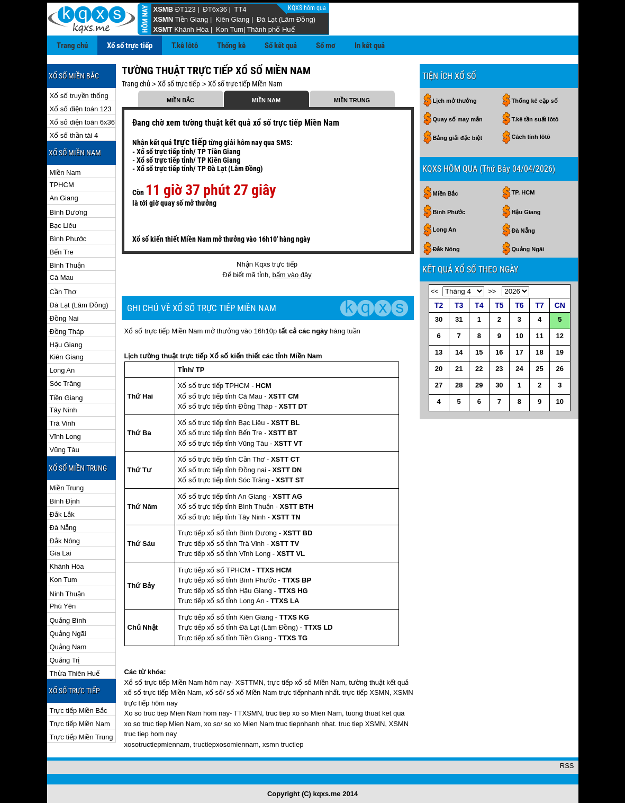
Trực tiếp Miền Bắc (78, 710)
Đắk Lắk (62, 514)
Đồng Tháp (67, 332)
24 (519, 369)
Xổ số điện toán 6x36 (82, 122)
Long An (62, 370)
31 (459, 319)
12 (560, 336)
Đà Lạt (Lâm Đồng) (286, 19)
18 (539, 352)
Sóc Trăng (65, 383)
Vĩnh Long (65, 436)
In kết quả (370, 45)
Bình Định (65, 501)
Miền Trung (67, 488)
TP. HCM (523, 192)
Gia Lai (60, 553)
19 (560, 352)
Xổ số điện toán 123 (81, 109)
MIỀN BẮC (180, 100)
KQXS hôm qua (308, 8)
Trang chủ (72, 45)
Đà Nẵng (63, 528)
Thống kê (231, 45)
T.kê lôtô (184, 45)
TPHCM (62, 185)
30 (438, 319)
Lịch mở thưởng (455, 101)
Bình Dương (68, 212)
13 (438, 352)
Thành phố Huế (270, 29)
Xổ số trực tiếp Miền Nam (245, 84)
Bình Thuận (67, 265)
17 (519, 352)
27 (438, 385)
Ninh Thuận (67, 594)
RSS (567, 766)
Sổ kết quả (281, 45)
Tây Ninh (63, 410)
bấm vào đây (292, 275)
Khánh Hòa (191, 29)
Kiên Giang (232, 19)
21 (459, 369)
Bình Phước (68, 239)
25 (539, 369)
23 (499, 369)
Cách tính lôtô (531, 137)
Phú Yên (63, 606)
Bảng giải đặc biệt (458, 138)
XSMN (163, 19)
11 (539, 336)
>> (492, 291)
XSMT (163, 29)
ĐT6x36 (215, 9)
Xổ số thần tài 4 (74, 135)
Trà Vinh (62, 423)
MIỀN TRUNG (352, 100)
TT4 (240, 9)
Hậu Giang (66, 345)
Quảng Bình (68, 620)
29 (479, 385)
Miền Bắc (445, 193)
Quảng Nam (68, 647)
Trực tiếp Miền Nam (80, 724)
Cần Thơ (63, 292)
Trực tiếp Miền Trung (81, 737)
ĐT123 (185, 9)
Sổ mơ (326, 45)
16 (499, 352)
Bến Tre (62, 252)
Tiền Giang (191, 19)
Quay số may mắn (458, 119)
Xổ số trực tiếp (129, 45)
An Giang (64, 198)
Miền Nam (65, 173)
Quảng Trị (65, 660)
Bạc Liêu (63, 226)
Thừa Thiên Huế (75, 673)
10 (519, 336)
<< (435, 291)
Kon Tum (229, 29)
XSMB (163, 9)
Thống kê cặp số (535, 101)
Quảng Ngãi (68, 634)
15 (479, 352)
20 (438, 369)
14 (459, 352)
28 (459, 385)
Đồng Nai (64, 318)
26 (560, 369)
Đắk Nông (65, 541)
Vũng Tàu (64, 450)
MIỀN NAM (266, 100)
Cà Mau (62, 277)
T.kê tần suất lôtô (535, 119)
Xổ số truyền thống (79, 96)
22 (479, 369)
